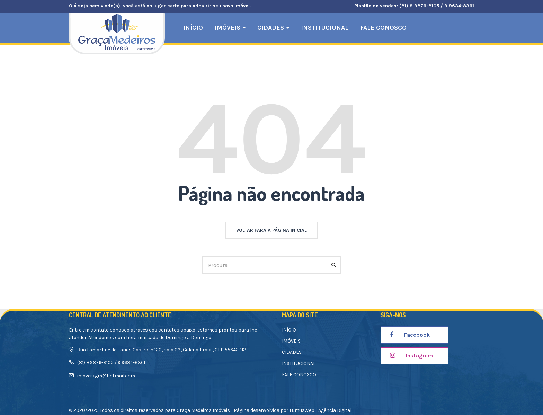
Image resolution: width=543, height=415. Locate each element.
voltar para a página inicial (271, 230)
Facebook (410, 335)
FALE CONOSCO (383, 28)
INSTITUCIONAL (324, 28)
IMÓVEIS (230, 28)
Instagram (411, 355)
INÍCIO (193, 28)
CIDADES (273, 28)
